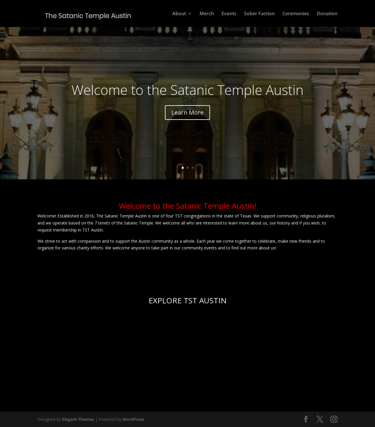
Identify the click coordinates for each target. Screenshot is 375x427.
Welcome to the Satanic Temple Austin (187, 90)
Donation (327, 14)
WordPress (133, 419)
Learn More (187, 112)
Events (228, 14)
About (179, 14)
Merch (207, 14)
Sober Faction (259, 14)
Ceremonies (295, 14)
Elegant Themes (78, 419)
